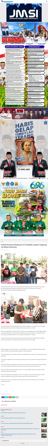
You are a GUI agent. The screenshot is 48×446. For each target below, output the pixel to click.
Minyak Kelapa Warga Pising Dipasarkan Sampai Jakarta (13, 412)
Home (2, 241)
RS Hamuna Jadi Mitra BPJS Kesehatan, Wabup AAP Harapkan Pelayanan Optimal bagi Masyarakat (20, 429)
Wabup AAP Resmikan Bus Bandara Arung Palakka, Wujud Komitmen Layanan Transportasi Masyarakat (18, 434)
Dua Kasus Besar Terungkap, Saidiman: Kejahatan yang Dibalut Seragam (17, 423)
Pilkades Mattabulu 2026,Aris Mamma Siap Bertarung (13, 418)
